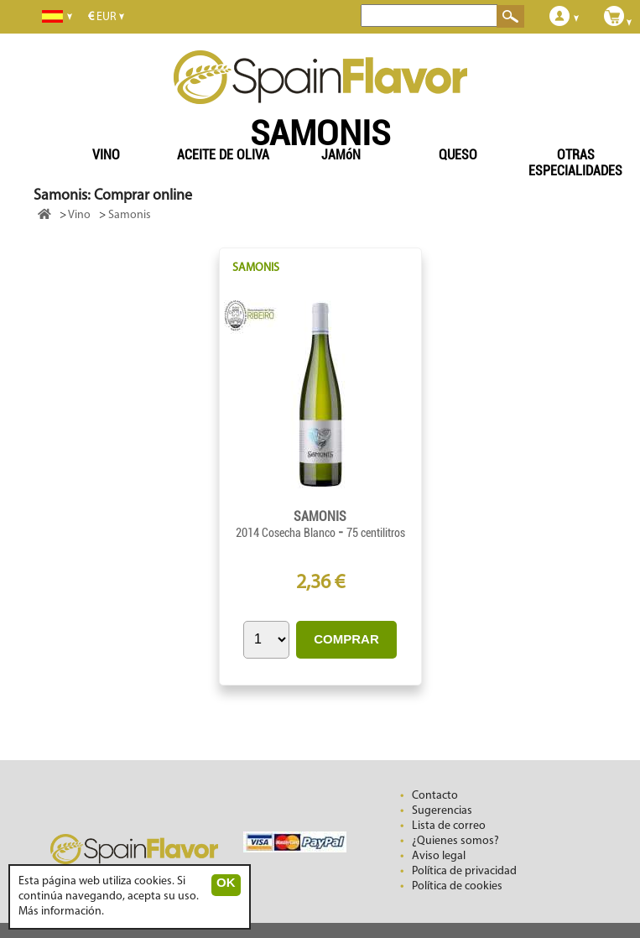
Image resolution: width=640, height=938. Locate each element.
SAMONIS (255, 268)
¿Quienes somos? (455, 841)
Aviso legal (439, 856)
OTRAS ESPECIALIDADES (575, 163)
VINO (106, 155)
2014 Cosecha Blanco (287, 532)
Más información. (61, 911)
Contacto (435, 795)
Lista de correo (449, 826)
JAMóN (341, 155)
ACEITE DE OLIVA (223, 155)
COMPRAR (346, 639)
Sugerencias (442, 811)
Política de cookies (457, 886)
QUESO (458, 155)
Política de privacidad (464, 871)
